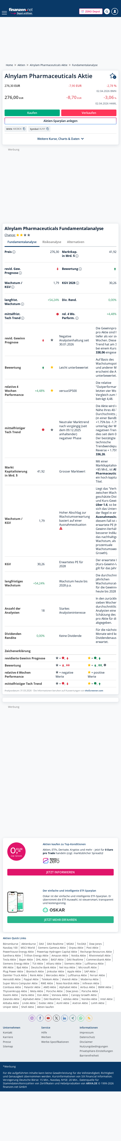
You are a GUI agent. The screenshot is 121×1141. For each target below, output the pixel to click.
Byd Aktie (22, 971)
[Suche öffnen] (107, 11)
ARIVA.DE (91, 1087)
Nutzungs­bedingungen (94, 1050)
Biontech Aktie (35, 975)
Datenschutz (87, 1041)
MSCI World (28, 951)
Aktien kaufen (45, 1010)
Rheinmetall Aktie (100, 959)
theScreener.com (94, 694)
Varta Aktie (27, 999)
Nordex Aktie (89, 1003)
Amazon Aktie (60, 959)
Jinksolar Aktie (55, 975)
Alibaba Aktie (11, 1007)
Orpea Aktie (76, 951)
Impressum (87, 1036)
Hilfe (44, 1036)
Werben (46, 1041)
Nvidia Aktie (78, 959)
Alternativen (75, 246)
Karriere (8, 1041)
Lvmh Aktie (97, 1007)
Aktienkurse (28, 947)
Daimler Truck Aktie (15, 979)
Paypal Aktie (31, 983)
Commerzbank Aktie (98, 963)
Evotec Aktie (46, 1007)
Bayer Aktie (26, 963)
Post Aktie (92, 951)
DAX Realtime (55, 947)
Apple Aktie (74, 975)
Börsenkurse (10, 947)
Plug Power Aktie (13, 975)
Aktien (21, 65)
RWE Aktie (47, 987)
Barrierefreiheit (89, 1059)
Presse (7, 1045)
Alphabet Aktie (68, 991)
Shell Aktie (27, 1010)
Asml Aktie (62, 1007)
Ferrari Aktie (97, 979)
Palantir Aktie (32, 991)
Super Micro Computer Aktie (20, 987)
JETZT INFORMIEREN (60, 876)
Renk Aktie (36, 979)
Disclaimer (86, 1045)
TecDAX (81, 947)
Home (9, 65)
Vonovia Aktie (60, 999)
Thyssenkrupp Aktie (15, 995)
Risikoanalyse (51, 246)
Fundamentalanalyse (22, 246)
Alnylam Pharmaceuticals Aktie (48, 65)
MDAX (70, 947)
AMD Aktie (50, 991)
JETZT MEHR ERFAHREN (60, 924)
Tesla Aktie (9, 963)
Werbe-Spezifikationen (55, 1045)
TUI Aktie (37, 967)
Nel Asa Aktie (67, 971)
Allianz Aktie (53, 967)
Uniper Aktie (10, 1010)
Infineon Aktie (90, 987)
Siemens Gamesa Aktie (52, 951)
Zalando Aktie (11, 1003)
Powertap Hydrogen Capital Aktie (57, 955)
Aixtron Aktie (80, 1007)
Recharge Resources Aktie (96, 955)
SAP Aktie (90, 975)
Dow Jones (95, 947)
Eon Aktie (43, 999)
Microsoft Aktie (87, 971)
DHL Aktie (42, 963)
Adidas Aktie (70, 1003)
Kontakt (7, 1036)
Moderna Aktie (90, 983)
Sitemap (8, 1050)
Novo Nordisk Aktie (67, 987)
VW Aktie (8, 971)
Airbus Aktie (87, 991)
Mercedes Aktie (55, 979)
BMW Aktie (104, 991)
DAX (41, 947)
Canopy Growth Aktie (84, 999)
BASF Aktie (57, 963)
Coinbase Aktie (12, 991)
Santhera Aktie (12, 959)
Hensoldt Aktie (12, 983)
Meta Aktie (36, 995)
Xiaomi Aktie (10, 999)
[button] (91, 11)
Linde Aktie (29, 1007)
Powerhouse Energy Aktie (18, 955)
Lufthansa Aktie (94, 967)
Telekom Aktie (50, 983)
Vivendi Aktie (69, 983)
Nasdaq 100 (10, 951)
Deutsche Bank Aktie (43, 971)
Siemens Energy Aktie (16, 967)
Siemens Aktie (73, 967)
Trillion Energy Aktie (36, 959)
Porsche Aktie (54, 995)
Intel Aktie (106, 1003)
